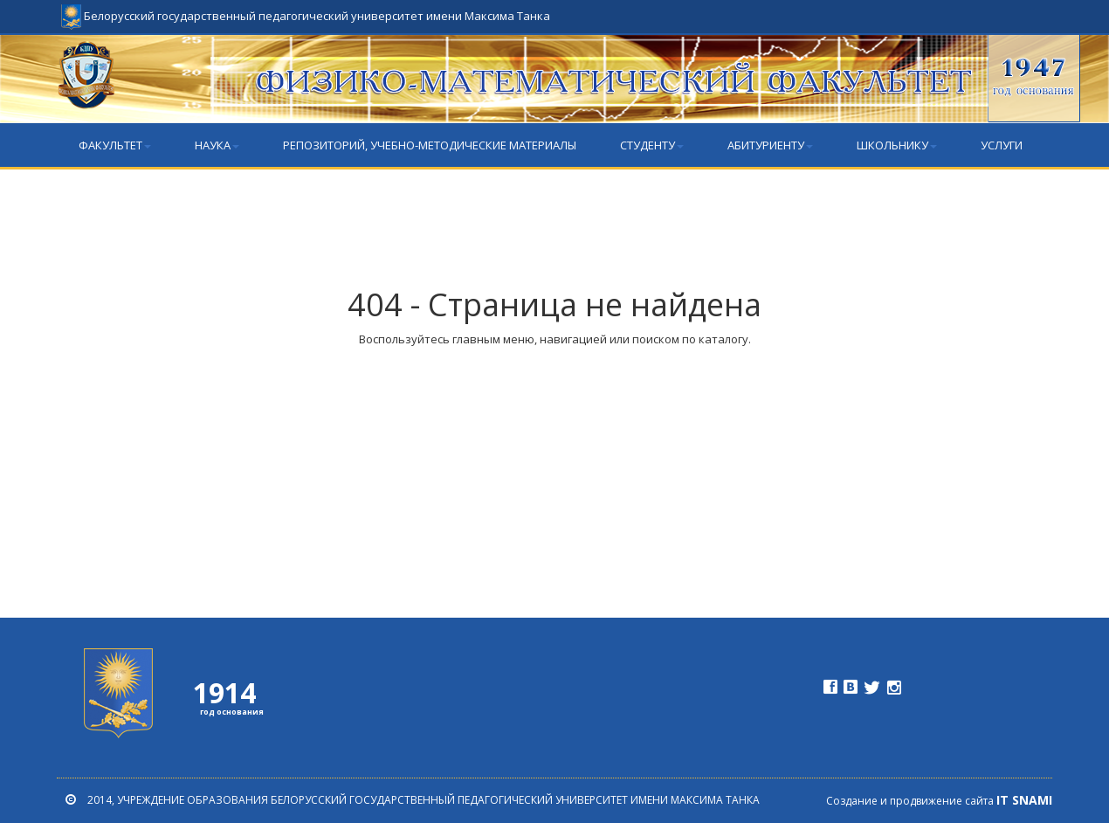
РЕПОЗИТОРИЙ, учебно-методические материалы (429, 145)
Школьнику (897, 145)
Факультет (115, 145)
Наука (217, 145)
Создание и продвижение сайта (939, 800)
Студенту (652, 145)
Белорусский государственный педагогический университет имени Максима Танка (305, 8)
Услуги (1002, 145)
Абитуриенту (770, 145)
